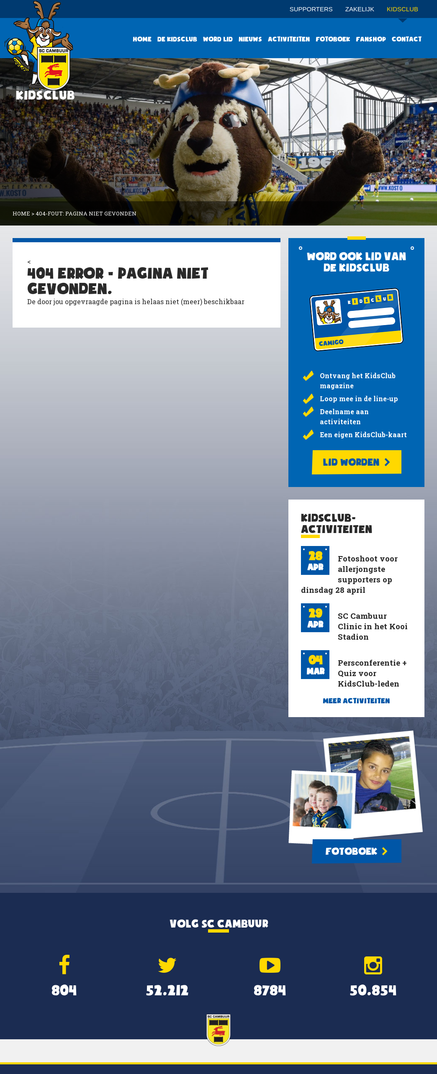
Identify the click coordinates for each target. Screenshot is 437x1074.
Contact (407, 39)
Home (142, 39)
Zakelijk (359, 9)
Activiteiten (289, 39)
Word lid (218, 39)
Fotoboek (333, 39)
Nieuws (250, 39)
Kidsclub (402, 11)
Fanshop (371, 39)
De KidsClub (177, 39)
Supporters (311, 9)
